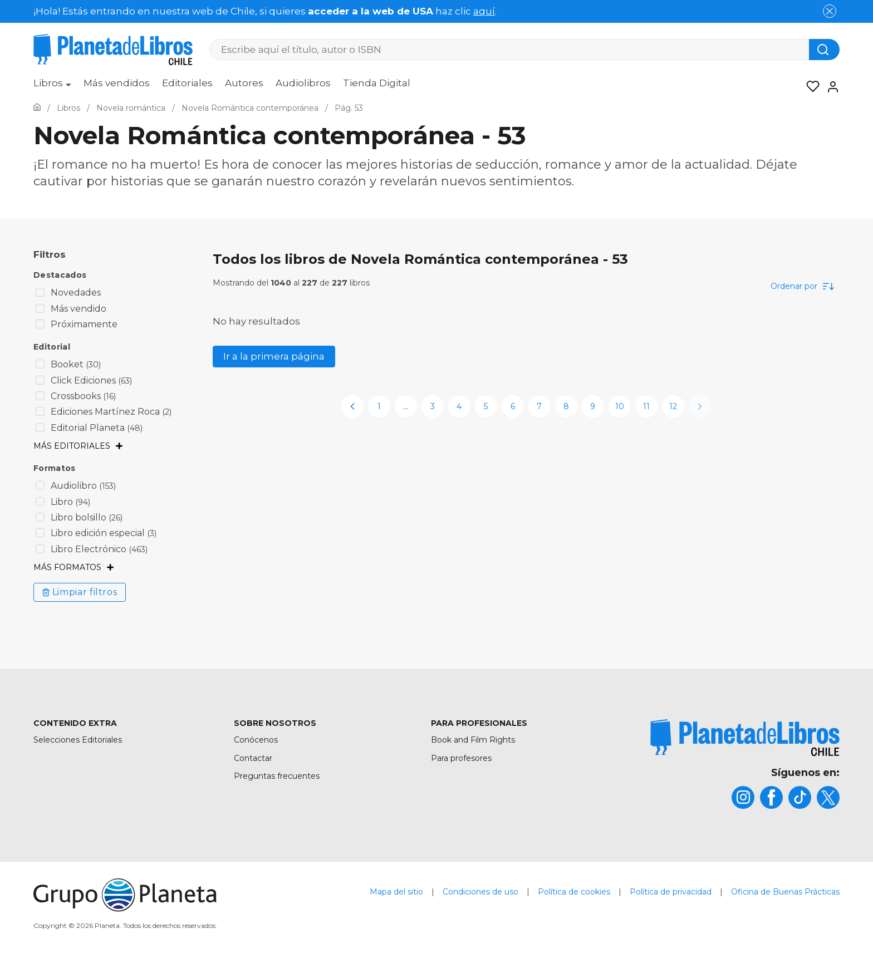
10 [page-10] (619, 406)
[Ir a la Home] (37, 108)
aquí (484, 11)
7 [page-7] (539, 406)
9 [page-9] (592, 406)
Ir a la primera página (274, 356)
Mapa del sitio (396, 892)
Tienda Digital (376, 83)
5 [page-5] (486, 406)
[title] (745, 737)
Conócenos (256, 740)
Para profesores (461, 758)
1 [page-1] (379, 406)
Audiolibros (303, 83)
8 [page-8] (566, 406)
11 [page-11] (646, 406)
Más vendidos (117, 83)
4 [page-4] (459, 406)
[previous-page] (352, 406)
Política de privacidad (671, 892)
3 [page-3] (432, 406)
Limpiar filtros (79, 592)
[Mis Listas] (810, 87)
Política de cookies (574, 892)
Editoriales (187, 83)
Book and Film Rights (473, 740)
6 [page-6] (513, 406)
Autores (244, 83)
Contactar (253, 758)
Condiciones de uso (480, 892)
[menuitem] (52, 87)
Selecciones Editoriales (77, 740)
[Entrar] (830, 87)
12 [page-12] (673, 406)
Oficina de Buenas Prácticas (785, 892)
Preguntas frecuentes (277, 776)
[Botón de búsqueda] (824, 49)
